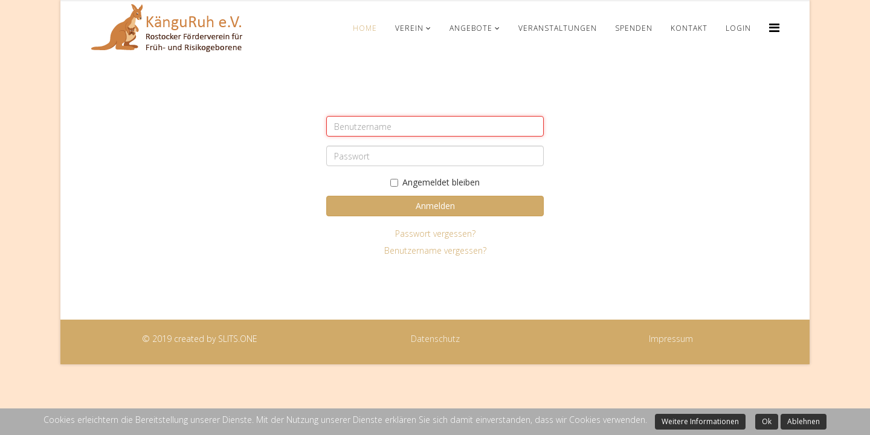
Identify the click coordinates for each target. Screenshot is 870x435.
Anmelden (435, 205)
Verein (409, 28)
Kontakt (689, 28)
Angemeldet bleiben (435, 182)
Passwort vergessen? (435, 233)
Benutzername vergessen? (435, 250)
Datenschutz (435, 338)
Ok (767, 421)
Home (365, 28)
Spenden (633, 28)
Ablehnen (803, 421)
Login (738, 28)
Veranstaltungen (557, 28)
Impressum (671, 338)
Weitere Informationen (700, 421)
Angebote (471, 28)
